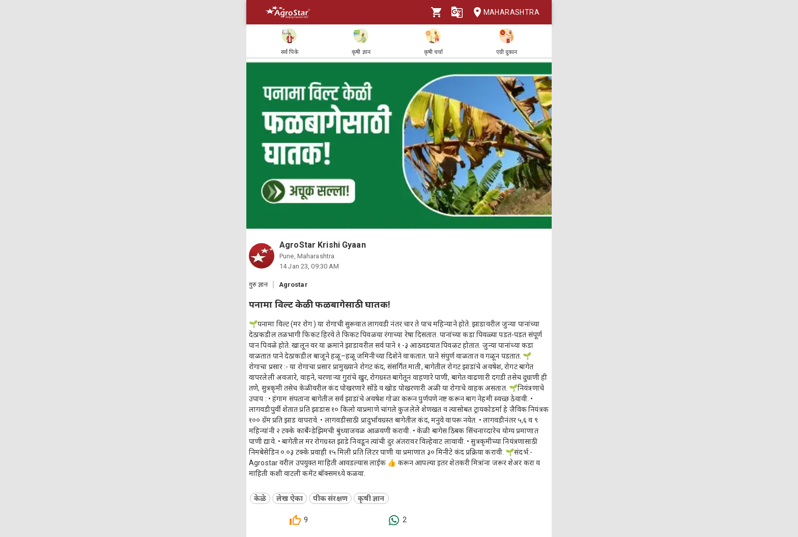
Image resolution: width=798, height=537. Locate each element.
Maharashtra (503, 12)
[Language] (457, 12)
